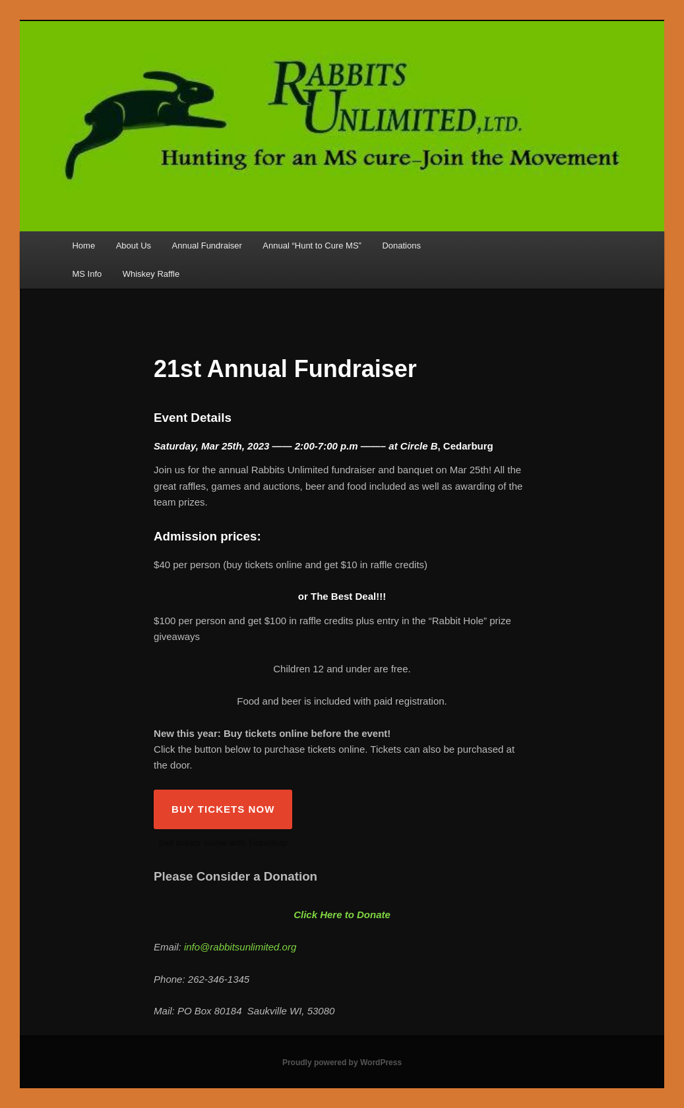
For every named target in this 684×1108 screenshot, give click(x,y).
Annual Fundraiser (207, 245)
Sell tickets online (192, 843)
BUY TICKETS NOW (222, 809)
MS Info (87, 274)
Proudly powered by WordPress (342, 1062)
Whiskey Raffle (151, 274)
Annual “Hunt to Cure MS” (312, 245)
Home (83, 245)
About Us (133, 245)
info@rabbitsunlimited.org (240, 946)
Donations (401, 245)
